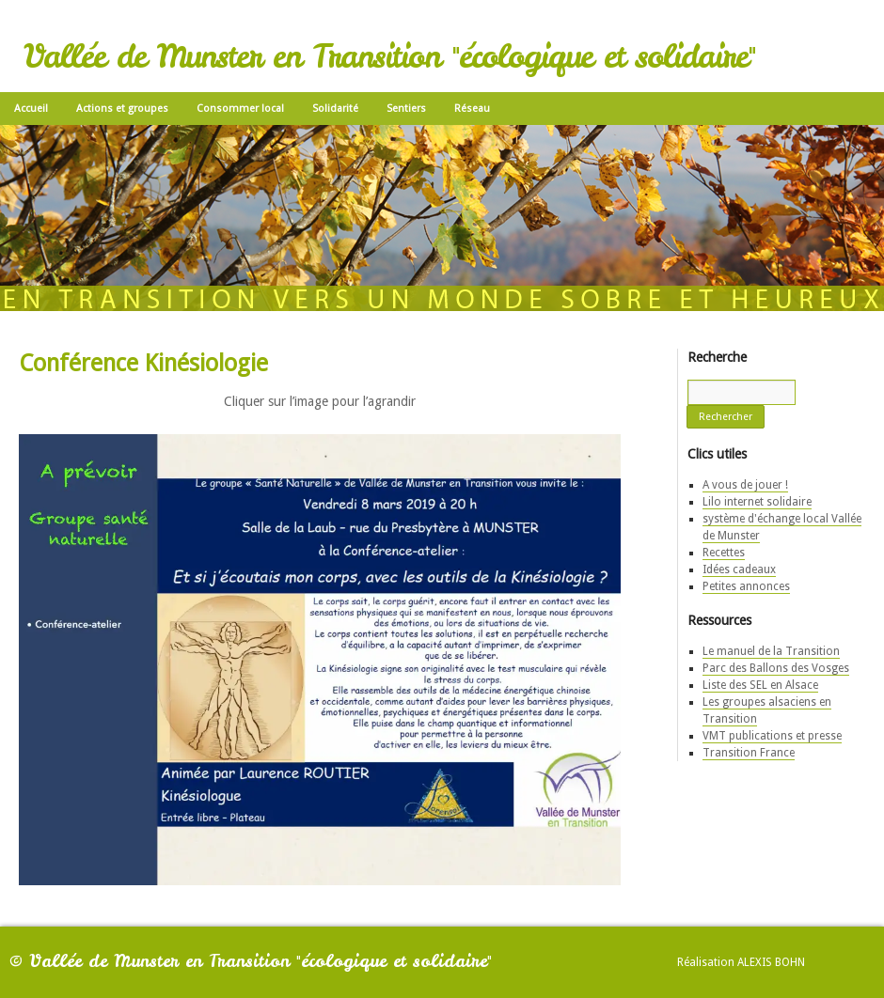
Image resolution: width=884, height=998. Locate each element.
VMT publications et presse (772, 735)
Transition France (748, 752)
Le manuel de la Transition (771, 651)
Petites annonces (746, 586)
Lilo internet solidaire (757, 501)
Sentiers (406, 108)
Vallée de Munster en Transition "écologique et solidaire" (389, 56)
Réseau (472, 108)
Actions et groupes (122, 108)
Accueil (31, 108)
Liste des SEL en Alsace (760, 685)
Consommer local (240, 108)
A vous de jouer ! (745, 484)
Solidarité (335, 108)
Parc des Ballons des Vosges (775, 668)
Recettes (723, 552)
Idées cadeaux (739, 569)
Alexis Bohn (771, 962)
